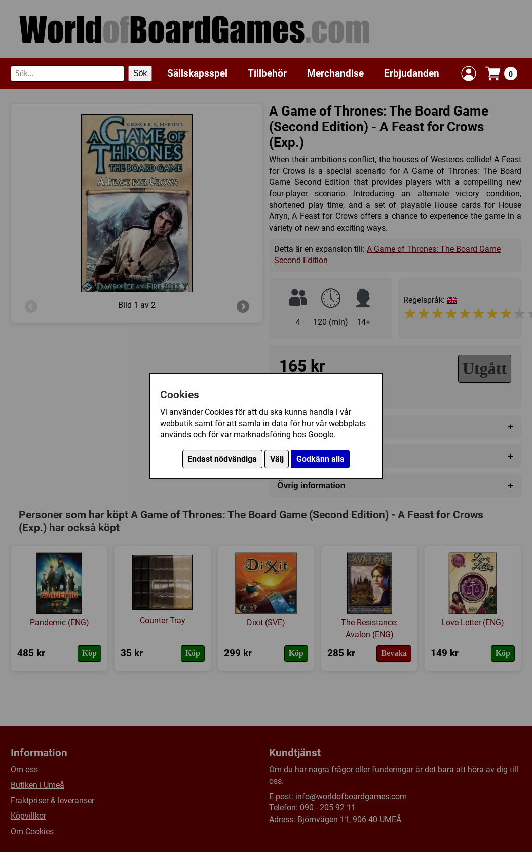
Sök (140, 73)
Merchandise (335, 73)
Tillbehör (267, 73)
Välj (277, 459)
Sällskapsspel (197, 73)
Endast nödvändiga (222, 459)
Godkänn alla (320, 459)
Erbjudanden (411, 73)
